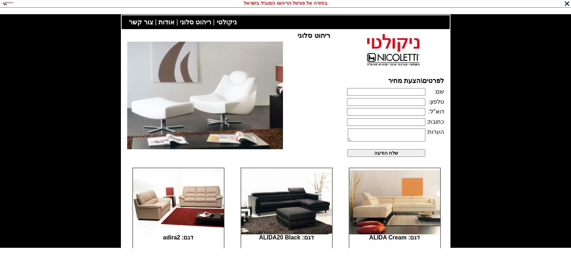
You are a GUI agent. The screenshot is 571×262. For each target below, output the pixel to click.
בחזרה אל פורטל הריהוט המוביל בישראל (285, 3)
